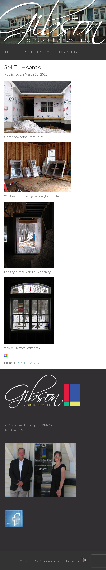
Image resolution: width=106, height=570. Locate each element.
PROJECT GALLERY (36, 52)
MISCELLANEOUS (29, 362)
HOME (9, 52)
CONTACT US (68, 52)
